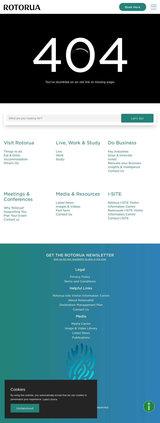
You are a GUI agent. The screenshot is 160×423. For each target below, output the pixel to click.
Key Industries (118, 151)
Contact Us (116, 170)
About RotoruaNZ (81, 300)
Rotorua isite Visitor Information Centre (81, 295)
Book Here (132, 7)
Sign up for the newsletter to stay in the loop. (80, 259)
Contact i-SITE (118, 218)
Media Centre (81, 323)
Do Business (122, 142)
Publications (81, 337)
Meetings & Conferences (18, 196)
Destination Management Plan (81, 304)
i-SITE (115, 193)
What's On (11, 163)
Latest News (65, 202)
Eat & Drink (12, 155)
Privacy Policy (80, 276)
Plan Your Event (15, 215)
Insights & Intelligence (124, 167)
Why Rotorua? (14, 207)
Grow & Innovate (120, 155)
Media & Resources (78, 193)
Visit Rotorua (19, 142)
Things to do (13, 151)
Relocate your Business (124, 163)
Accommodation (16, 159)
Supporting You (15, 211)
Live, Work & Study (78, 142)
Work (59, 155)
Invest (112, 159)
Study (60, 159)
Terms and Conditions (80, 281)
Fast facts (63, 210)
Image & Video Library (81, 328)
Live (59, 151)
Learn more (50, 399)
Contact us (11, 219)
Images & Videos (68, 206)
